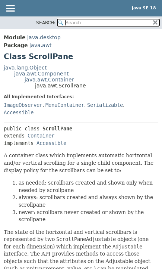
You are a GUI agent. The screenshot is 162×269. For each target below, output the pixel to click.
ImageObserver (23, 105)
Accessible (19, 112)
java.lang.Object (25, 68)
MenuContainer (64, 105)
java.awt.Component (41, 74)
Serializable (105, 105)
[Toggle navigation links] (10, 9)
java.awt (40, 45)
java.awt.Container (49, 80)
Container (41, 136)
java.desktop (44, 37)
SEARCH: (45, 22)
